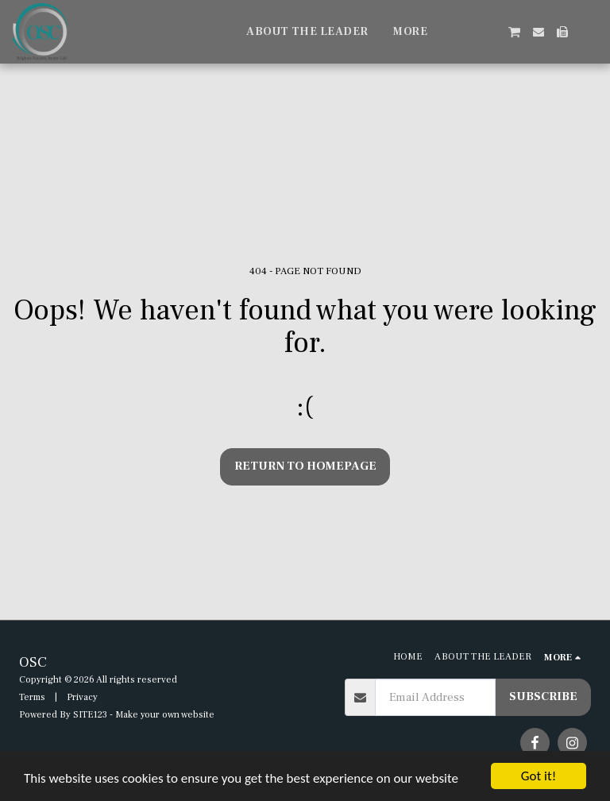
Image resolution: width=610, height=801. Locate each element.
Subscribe (543, 696)
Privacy (82, 697)
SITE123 (90, 715)
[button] (466, 31)
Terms (32, 697)
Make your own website (164, 715)
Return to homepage (305, 466)
